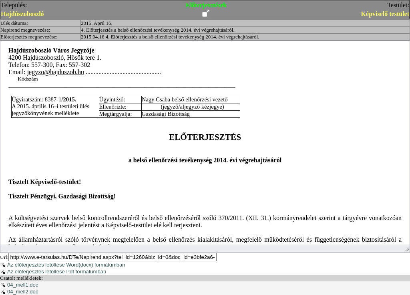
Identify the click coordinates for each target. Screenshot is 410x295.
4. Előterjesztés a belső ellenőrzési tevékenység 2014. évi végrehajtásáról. (158, 30)
